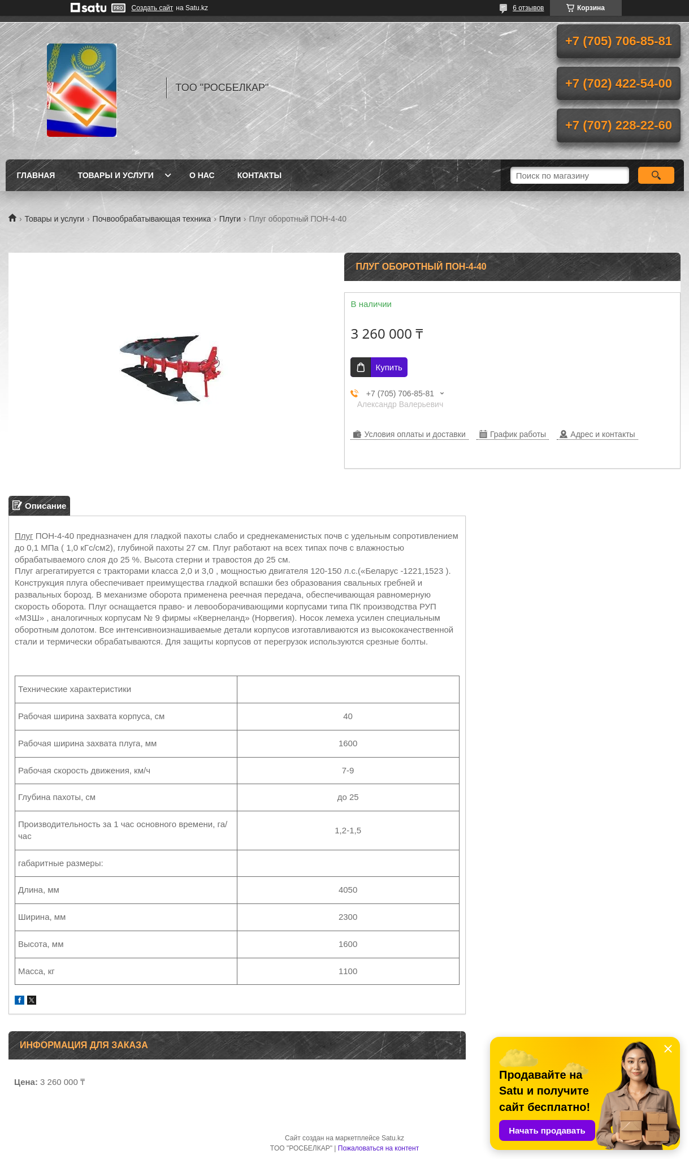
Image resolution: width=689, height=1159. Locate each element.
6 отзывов (528, 8)
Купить (388, 367)
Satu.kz (393, 1138)
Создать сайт (153, 8)
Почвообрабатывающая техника (152, 218)
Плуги (230, 218)
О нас (202, 175)
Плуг (24, 535)
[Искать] (656, 175)
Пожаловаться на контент (378, 1148)
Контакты (259, 175)
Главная (36, 175)
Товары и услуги (115, 175)
